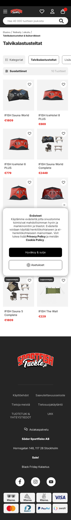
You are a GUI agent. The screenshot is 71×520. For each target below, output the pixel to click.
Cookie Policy (35, 240)
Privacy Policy (36, 236)
